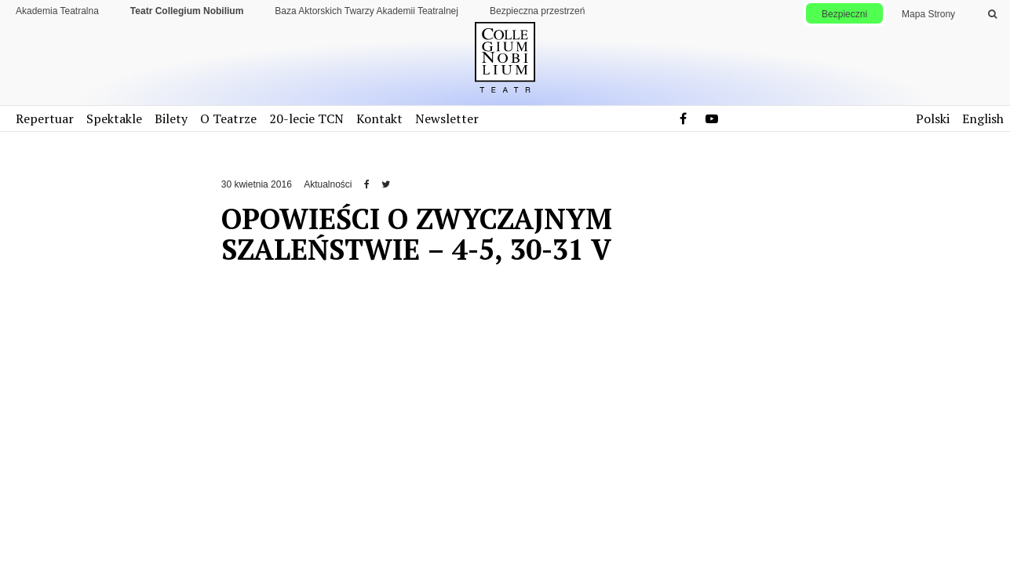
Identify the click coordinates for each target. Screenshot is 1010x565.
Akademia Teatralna (57, 10)
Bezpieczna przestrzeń (537, 10)
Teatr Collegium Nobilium (186, 10)
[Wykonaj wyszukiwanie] (992, 14)
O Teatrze (228, 118)
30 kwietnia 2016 (256, 184)
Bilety (171, 118)
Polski (933, 118)
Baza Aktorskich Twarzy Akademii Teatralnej (366, 10)
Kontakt (379, 118)
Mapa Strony (928, 14)
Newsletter (447, 118)
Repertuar (45, 118)
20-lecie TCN (306, 118)
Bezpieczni (844, 14)
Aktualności (328, 184)
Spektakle (114, 118)
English (983, 118)
